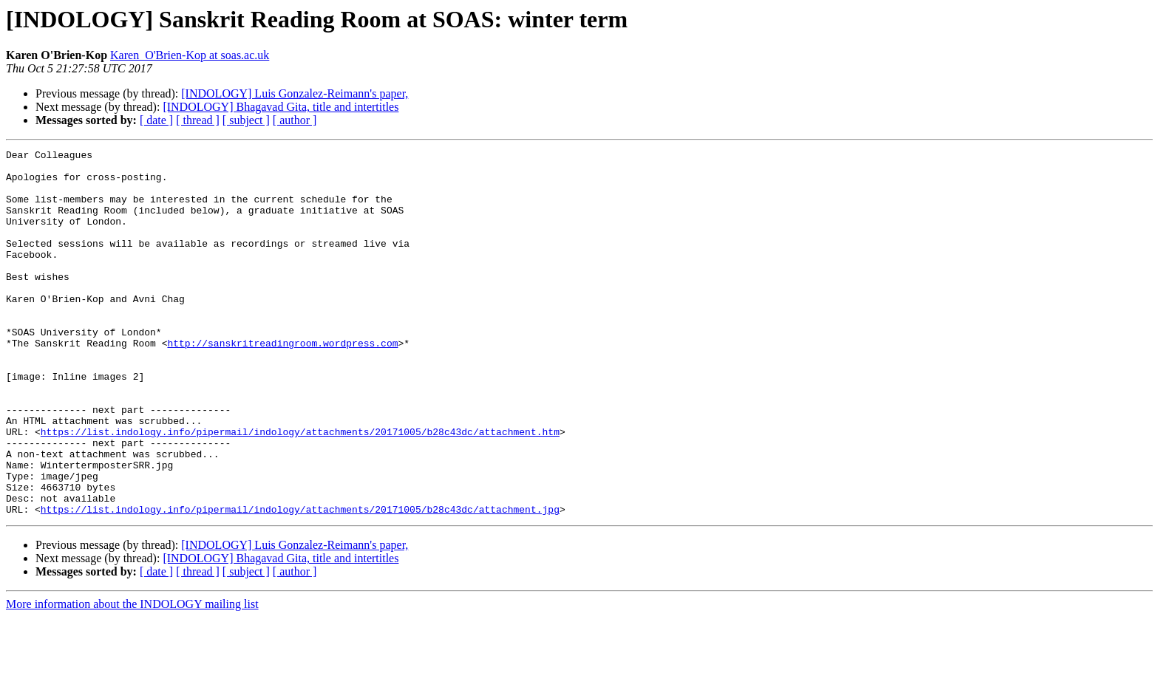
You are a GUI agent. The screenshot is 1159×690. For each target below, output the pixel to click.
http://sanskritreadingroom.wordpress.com (282, 382)
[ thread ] (198, 120)
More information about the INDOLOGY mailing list (132, 677)
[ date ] (156, 120)
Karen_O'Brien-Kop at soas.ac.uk (189, 55)
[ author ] (295, 120)
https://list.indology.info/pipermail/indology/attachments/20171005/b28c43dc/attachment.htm (300, 489)
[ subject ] (246, 120)
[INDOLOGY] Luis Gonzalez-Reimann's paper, (294, 93)
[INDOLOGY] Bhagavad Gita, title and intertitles (280, 106)
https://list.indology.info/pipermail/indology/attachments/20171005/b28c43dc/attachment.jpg (300, 582)
